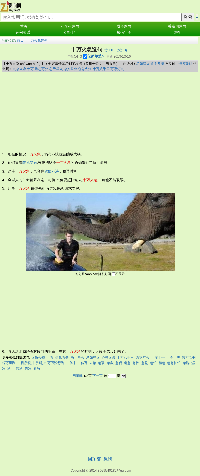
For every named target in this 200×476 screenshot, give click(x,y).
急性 (136, 363)
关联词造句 (177, 26)
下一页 (97, 376)
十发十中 (158, 357)
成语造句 (124, 26)
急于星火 (56, 69)
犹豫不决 (51, 171)
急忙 (153, 363)
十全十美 (173, 357)
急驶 (101, 363)
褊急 (162, 363)
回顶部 (77, 376)
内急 (92, 363)
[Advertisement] (100, 111)
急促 (118, 363)
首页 (23, 26)
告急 (28, 368)
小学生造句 (70, 26)
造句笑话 (23, 32)
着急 (36, 368)
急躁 (186, 363)
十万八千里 (101, 69)
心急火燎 (85, 69)
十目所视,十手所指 (31, 363)
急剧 (144, 363)
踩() (122, 50)
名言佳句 (70, 32)
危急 (127, 363)
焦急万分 (41, 69)
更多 (177, 32)
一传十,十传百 (77, 363)
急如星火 (143, 64)
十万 (30, 69)
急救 (110, 363)
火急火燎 (19, 69)
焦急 (19, 368)
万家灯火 (117, 69)
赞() (109, 50)
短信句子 (124, 32)
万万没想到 (55, 363)
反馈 (107, 458)
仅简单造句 (96, 56)
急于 (10, 368)
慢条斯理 (185, 64)
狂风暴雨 (29, 163)
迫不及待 (157, 64)
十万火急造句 (37, 40)
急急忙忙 (174, 363)
